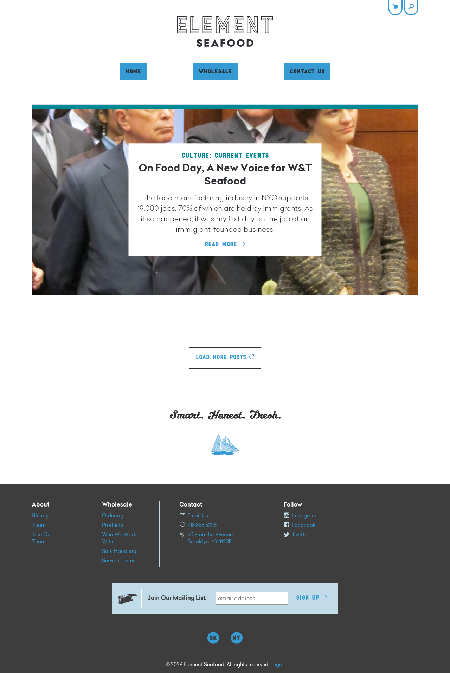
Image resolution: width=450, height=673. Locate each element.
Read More (221, 244)
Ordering (112, 515)
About (40, 505)
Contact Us (307, 71)
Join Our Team (42, 538)
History (40, 515)
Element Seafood (225, 31)
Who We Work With (119, 538)
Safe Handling (119, 551)
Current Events (241, 155)
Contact (190, 505)
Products (112, 525)
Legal (277, 664)
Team (39, 525)
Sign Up (307, 598)
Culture (195, 155)
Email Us (197, 515)
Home (133, 71)
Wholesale (215, 71)
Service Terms (118, 560)
